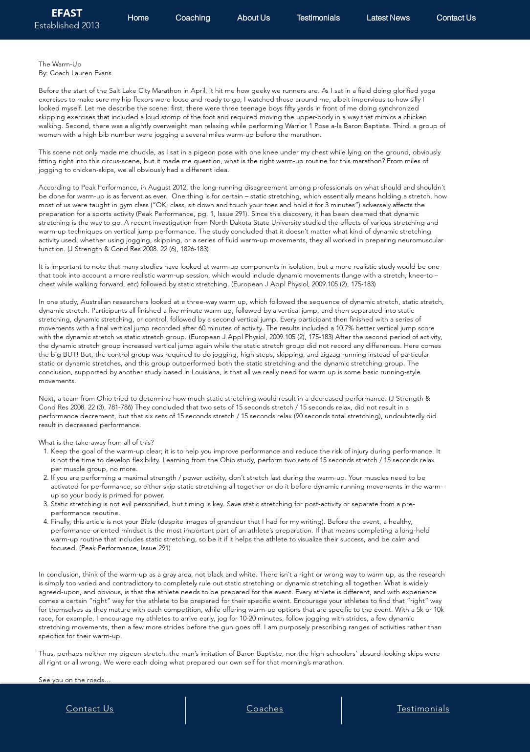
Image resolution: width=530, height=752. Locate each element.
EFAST (67, 12)
